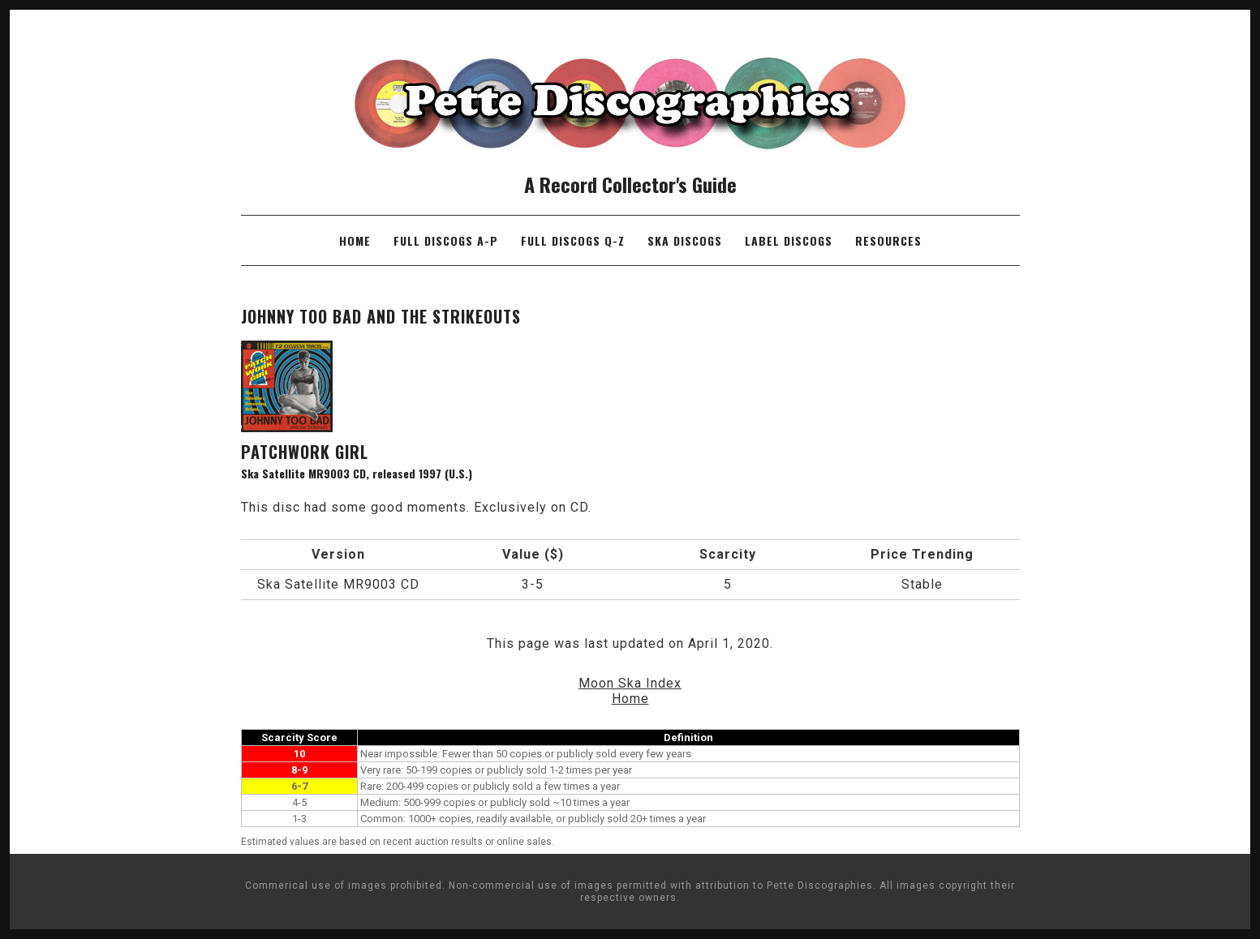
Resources (888, 240)
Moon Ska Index (630, 683)
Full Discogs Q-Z (573, 240)
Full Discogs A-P (445, 240)
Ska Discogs (684, 240)
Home (355, 240)
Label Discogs (788, 240)
